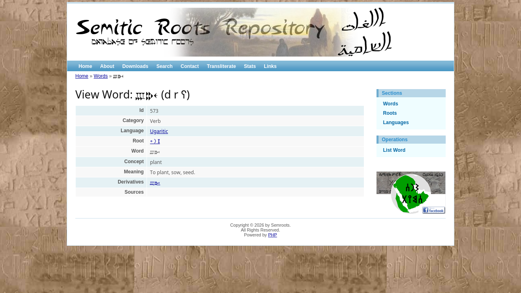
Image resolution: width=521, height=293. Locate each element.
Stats (250, 66)
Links (270, 66)
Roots (390, 113)
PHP (272, 234)
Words (100, 76)
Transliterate (221, 66)
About (107, 66)
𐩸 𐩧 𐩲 (155, 141)
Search (164, 66)
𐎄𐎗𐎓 (155, 182)
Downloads (135, 66)
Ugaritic (159, 131)
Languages (396, 122)
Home (85, 66)
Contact (190, 66)
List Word (394, 150)
